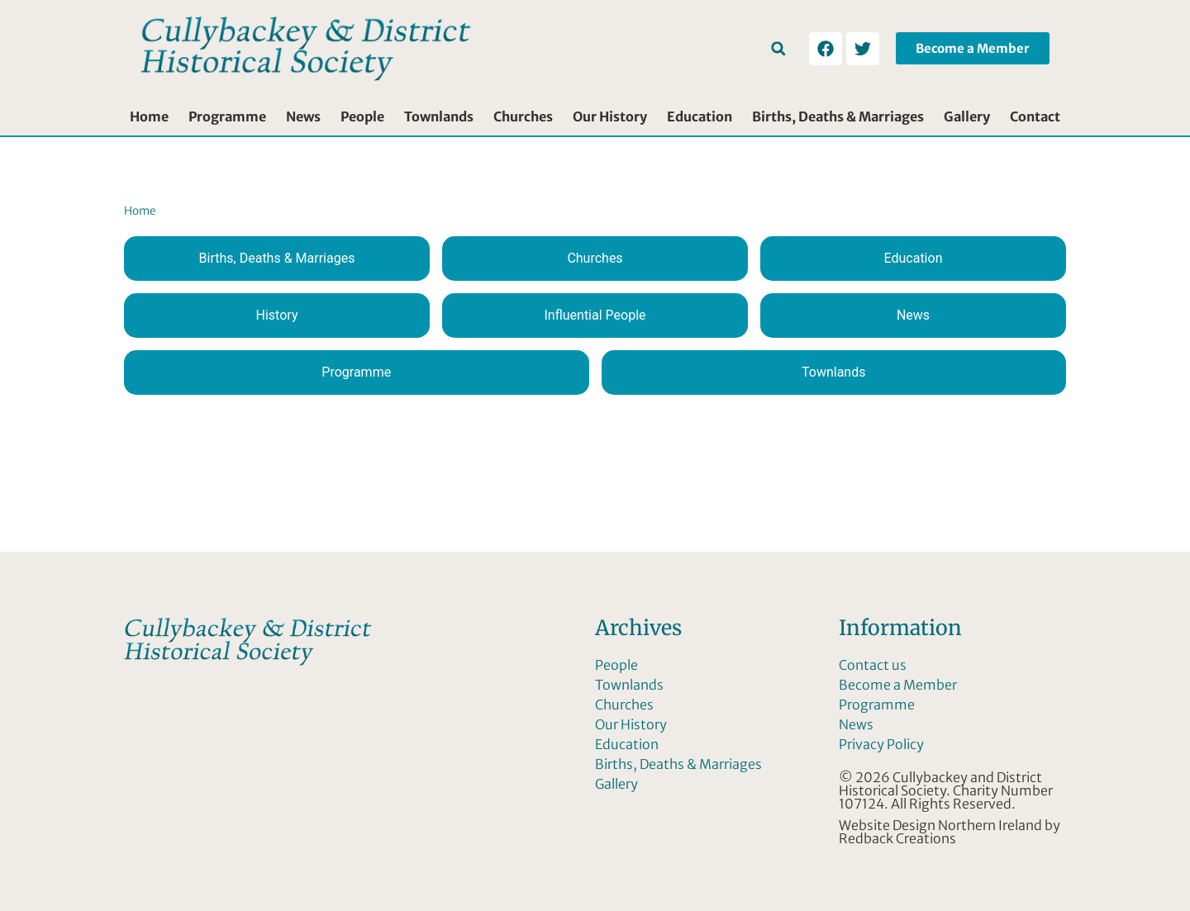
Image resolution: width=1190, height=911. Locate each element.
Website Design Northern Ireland (940, 825)
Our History (610, 116)
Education (699, 116)
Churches (523, 116)
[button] (778, 48)
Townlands (439, 116)
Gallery (967, 116)
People (362, 116)
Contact (1035, 116)
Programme (227, 116)
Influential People (594, 315)
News (303, 116)
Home (149, 116)
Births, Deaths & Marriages (838, 116)
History (277, 315)
